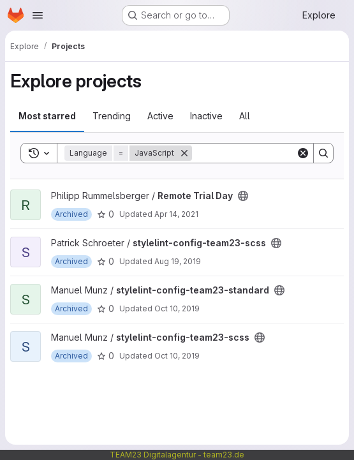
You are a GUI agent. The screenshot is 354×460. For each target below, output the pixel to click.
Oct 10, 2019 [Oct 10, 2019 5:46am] (177, 308)
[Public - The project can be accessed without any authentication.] (243, 196)
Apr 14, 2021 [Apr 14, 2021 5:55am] (176, 214)
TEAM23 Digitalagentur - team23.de (177, 454)
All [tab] (244, 115)
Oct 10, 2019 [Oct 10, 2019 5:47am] (177, 355)
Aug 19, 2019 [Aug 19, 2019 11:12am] (177, 261)
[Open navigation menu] (37, 15)
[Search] (271, 153)
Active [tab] (160, 115)
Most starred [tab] (47, 115)
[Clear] (303, 153)
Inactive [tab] (206, 115)
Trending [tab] (111, 115)
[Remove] (184, 153)
